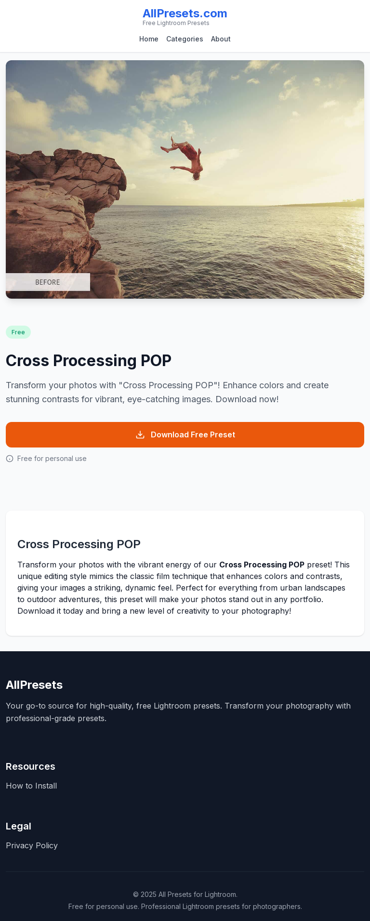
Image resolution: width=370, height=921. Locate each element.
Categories (184, 39)
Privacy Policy (32, 845)
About (221, 39)
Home (149, 39)
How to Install (31, 785)
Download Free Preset (185, 435)
